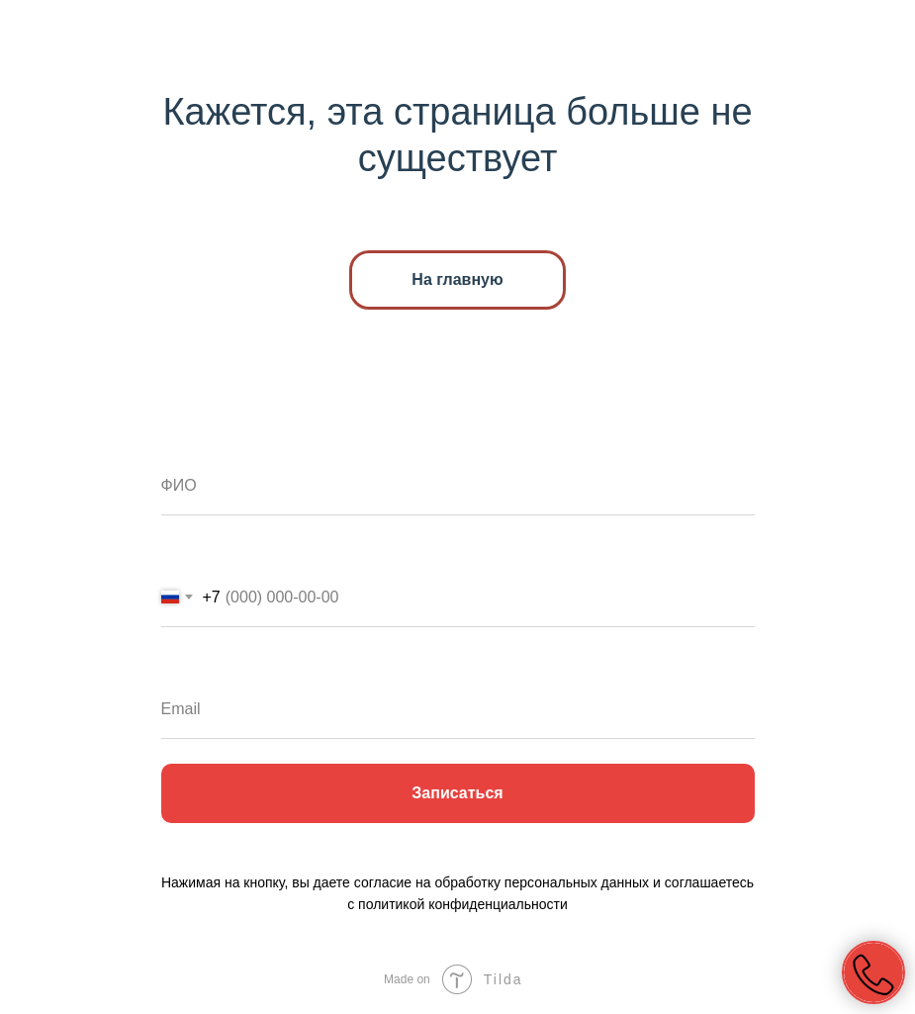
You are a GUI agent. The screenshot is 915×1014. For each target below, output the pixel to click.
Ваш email (202, 665)
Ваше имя (202, 441)
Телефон (198, 553)
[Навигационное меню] (881, 35)
